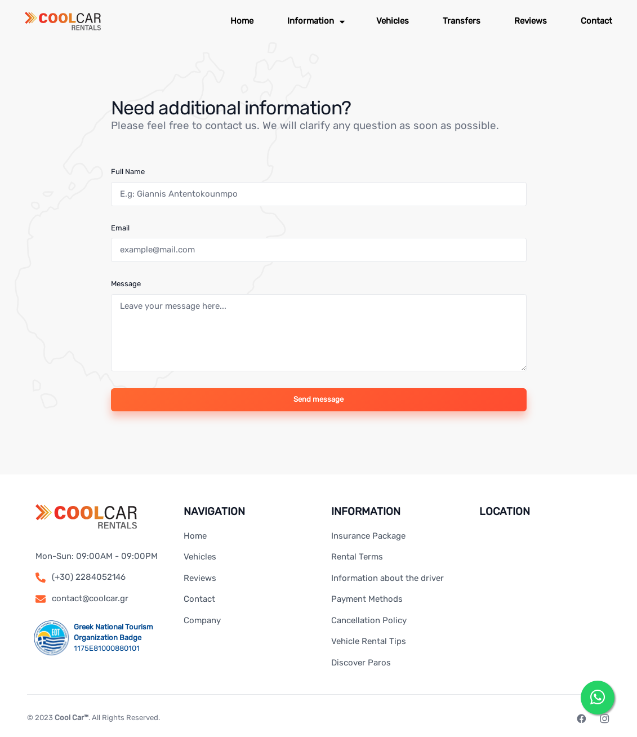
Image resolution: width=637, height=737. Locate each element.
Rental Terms (357, 557)
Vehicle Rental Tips (368, 641)
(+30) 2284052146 (89, 577)
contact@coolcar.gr (90, 598)
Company (202, 620)
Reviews (200, 578)
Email (120, 228)
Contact (199, 599)
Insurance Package (368, 536)
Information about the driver (387, 578)
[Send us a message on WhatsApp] (597, 697)
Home (195, 536)
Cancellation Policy (369, 620)
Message (126, 283)
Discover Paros (361, 663)
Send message (318, 399)
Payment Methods (367, 599)
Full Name (128, 171)
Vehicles (200, 557)
